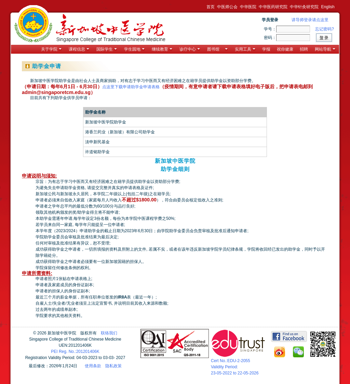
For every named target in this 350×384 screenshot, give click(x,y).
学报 (266, 49)
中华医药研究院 (273, 6)
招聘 (304, 49)
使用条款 (93, 365)
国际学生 (106, 49)
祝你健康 (285, 49)
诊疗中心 (189, 49)
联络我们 (109, 333)
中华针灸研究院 (304, 6)
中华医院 (248, 6)
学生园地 (134, 49)
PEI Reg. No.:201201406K (75, 351)
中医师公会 (227, 6)
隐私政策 (113, 365)
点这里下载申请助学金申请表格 (131, 86)
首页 (210, 6)
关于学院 (51, 49)
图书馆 (217, 49)
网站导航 (325, 49)
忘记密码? (324, 29)
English (327, 6)
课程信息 (79, 49)
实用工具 (245, 49)
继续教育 (162, 49)
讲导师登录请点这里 (310, 19)
